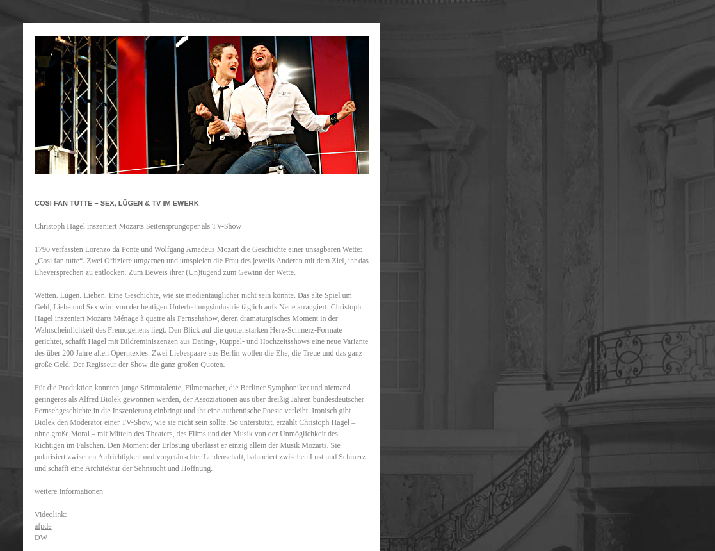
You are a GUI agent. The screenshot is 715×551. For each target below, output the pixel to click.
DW (41, 537)
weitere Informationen (69, 491)
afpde (43, 526)
